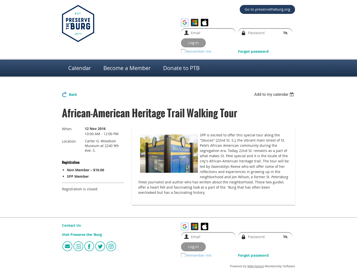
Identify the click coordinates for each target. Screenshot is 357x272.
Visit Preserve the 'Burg (82, 234)
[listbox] (274, 94)
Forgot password (253, 51)
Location (69, 141)
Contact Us (71, 225)
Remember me (198, 51)
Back (73, 94)
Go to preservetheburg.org (267, 9)
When (67, 128)
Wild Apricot (255, 266)
